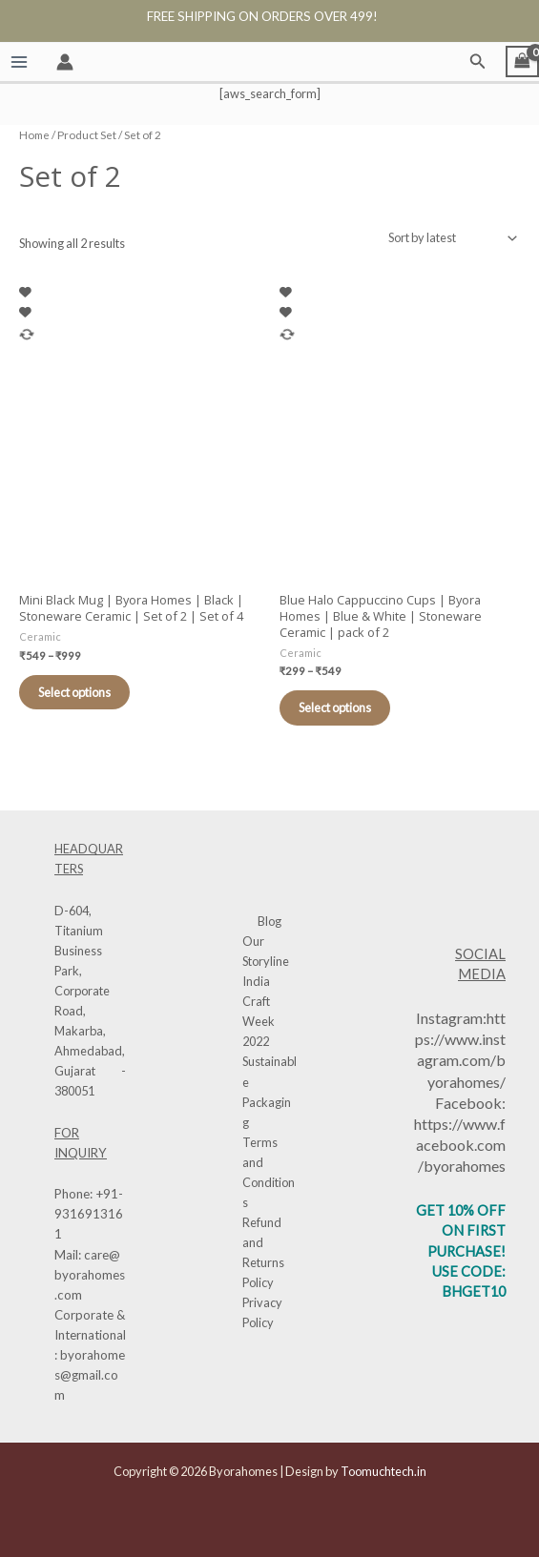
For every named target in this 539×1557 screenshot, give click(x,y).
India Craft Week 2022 (258, 1011)
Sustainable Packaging (269, 1091)
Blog (269, 921)
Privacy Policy (262, 1312)
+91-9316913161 (88, 1213)
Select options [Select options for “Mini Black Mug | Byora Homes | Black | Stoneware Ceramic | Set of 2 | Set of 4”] (74, 692)
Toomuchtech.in (383, 1471)
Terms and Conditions (268, 1172)
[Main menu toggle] (18, 61)
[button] (478, 61)
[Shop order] (451, 238)
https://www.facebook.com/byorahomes (460, 1145)
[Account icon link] (64, 62)
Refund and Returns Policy (263, 1252)
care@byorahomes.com (89, 1274)
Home (34, 135)
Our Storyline (265, 951)
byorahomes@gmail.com (89, 1375)
